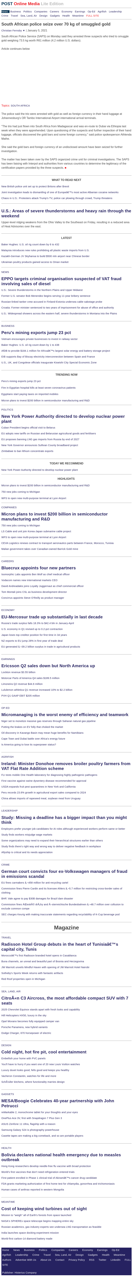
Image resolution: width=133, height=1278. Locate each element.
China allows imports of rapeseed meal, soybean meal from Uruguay (41, 798)
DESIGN (6, 1045)
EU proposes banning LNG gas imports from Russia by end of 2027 (40, 439)
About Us (46, 1259)
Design (43, 15)
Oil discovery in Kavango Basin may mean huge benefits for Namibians (42, 732)
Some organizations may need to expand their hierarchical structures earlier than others (52, 840)
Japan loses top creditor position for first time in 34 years (34, 635)
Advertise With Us (25, 1259)
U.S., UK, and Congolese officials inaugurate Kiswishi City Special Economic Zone (49, 362)
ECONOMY (8, 610)
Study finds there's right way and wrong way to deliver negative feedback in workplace (51, 846)
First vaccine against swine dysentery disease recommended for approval (43, 780)
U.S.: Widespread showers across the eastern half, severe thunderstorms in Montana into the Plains (59, 313)
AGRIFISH (7, 756)
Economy (67, 11)
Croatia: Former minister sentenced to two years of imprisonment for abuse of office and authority (57, 307)
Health (66, 15)
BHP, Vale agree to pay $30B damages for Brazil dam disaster (37, 898)
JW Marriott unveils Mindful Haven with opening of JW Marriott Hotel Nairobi (45, 967)
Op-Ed (91, 11)
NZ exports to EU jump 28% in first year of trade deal (32, 640)
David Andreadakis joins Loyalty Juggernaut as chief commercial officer (42, 586)
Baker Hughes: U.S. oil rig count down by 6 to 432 (30, 244)
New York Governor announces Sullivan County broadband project (39, 445)
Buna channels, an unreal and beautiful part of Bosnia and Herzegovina (42, 961)
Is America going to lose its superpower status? (28, 744)
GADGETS (7, 1094)
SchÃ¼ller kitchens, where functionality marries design (33, 1082)
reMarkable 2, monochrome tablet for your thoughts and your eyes (39, 1112)
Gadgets (55, 15)
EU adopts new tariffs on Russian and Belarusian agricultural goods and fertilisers (48, 433)
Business (15, 11)
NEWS (5, 272)
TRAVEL (6, 937)
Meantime (78, 15)
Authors (6, 1259)
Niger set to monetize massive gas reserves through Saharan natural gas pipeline (48, 721)
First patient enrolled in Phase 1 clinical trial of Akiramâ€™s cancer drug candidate (49, 1177)
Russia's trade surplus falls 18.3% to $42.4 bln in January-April (37, 623)
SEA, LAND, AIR (11, 991)
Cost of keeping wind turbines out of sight (44, 1208)
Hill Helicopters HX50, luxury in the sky (23, 1015)
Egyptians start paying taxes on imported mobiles (29, 394)
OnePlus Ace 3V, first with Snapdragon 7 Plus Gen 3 (31, 1118)
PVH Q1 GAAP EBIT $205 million (20, 695)
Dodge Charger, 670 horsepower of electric (26, 1033)
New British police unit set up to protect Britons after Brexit (35, 186)
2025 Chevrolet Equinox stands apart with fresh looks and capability (40, 1009)
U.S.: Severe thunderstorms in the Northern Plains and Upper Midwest (42, 290)
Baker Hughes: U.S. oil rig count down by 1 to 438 (30, 345)
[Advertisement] (27, 72)
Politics (27, 11)
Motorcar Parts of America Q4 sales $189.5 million (30, 678)
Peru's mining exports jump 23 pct (36, 332)
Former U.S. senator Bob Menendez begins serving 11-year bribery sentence (45, 296)
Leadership (115, 11)
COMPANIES (9, 507)
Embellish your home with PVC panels (23, 1058)
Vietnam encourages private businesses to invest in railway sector (39, 339)
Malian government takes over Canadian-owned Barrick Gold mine (39, 549)
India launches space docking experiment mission (30, 1232)
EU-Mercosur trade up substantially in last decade (52, 617)
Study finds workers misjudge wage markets (26, 834)
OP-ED (5, 708)
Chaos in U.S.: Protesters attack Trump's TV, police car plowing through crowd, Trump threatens (56, 198)
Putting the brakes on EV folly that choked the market (32, 727)
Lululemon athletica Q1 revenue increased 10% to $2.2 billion (36, 689)
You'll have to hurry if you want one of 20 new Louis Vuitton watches (40, 1064)
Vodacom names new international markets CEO (29, 580)
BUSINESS (7, 326)
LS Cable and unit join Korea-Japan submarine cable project (36, 531)
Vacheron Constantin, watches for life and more (28, 1076)
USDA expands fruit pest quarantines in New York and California (38, 786)
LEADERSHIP (9, 810)
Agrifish (102, 11)
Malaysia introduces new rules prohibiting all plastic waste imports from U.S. (45, 250)
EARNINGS (8, 659)
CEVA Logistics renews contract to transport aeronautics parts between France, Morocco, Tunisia (57, 543)
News (4, 11)
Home (5, 1250)
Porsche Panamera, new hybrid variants (24, 1027)
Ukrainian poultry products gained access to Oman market (35, 262)
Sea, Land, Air (28, 15)
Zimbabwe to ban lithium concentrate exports (27, 451)
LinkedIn (116, 1259)
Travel (14, 15)
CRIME (5, 864)
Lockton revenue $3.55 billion (18, 672)
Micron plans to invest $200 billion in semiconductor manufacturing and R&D (45, 400)
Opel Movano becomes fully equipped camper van (30, 1021)
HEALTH (6, 1148)
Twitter (103, 1259)
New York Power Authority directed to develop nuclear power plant (39, 470)
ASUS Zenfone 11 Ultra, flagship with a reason (28, 1124)
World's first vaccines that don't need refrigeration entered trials (38, 1172)
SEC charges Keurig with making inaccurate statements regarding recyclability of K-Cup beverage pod (60, 914)
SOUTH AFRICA (20, 105)
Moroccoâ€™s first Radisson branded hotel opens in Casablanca (39, 955)
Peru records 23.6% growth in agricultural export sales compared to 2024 (43, 792)
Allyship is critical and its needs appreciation (27, 852)
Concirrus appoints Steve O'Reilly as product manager (32, 597)
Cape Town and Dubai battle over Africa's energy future (33, 738)
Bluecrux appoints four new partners (38, 568)
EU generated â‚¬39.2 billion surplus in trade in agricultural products (40, 646)
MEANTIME (8, 1201)
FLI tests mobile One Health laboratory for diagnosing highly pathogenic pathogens (49, 775)
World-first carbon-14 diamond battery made (26, 1238)
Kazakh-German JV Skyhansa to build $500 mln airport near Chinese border (45, 256)
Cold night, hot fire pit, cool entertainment (43, 1052)
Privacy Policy (77, 1259)
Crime (4, 15)
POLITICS (7, 409)
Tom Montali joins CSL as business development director (34, 592)
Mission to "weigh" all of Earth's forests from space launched (36, 1215)
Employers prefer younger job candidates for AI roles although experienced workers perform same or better (63, 828)
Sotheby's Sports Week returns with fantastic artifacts (32, 973)
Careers (54, 11)
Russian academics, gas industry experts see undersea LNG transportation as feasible (51, 1227)
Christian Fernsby (13, 30)
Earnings (80, 11)
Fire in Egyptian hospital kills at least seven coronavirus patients (38, 387)
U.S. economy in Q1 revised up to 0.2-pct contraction (32, 629)
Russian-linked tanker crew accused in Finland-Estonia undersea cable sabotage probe (51, 301)
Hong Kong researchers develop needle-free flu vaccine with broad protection (46, 1166)
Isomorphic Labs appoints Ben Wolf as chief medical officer (35, 574)
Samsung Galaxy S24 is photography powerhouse (30, 1130)
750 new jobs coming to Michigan (20, 491)
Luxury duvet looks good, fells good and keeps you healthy (35, 1070)
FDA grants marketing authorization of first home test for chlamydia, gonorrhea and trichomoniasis (58, 1183)
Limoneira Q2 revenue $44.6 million (22, 684)
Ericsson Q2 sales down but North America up (48, 665)
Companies (40, 11)
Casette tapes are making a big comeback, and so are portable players (42, 1135)
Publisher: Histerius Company (19, 1272)
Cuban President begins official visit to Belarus (28, 427)
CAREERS (7, 561)
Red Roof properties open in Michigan (23, 979)
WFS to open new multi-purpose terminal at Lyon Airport (33, 498)
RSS (92, 1259)
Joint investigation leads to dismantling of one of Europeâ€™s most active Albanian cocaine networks (59, 192)
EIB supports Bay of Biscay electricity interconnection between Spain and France (48, 356)
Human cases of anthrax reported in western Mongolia (32, 1189)
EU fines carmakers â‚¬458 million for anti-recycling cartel (34, 882)
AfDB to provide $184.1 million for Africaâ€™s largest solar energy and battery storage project (55, 350)
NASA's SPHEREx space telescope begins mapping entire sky (37, 1221)
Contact (59, 1259)
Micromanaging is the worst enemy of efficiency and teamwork (64, 714)
